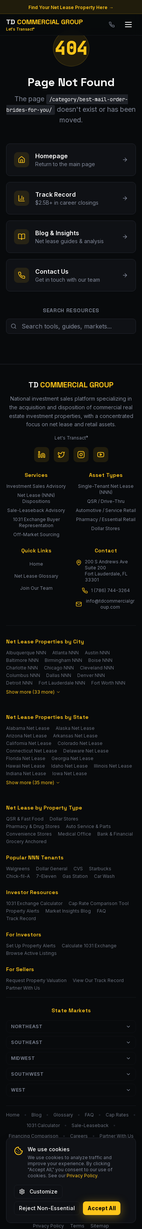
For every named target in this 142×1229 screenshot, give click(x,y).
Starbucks (100, 868)
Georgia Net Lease (72, 758)
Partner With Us (23, 988)
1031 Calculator (43, 1125)
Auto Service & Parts (88, 826)
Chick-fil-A (18, 876)
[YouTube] (100, 454)
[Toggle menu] (128, 24)
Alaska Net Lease (75, 728)
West (71, 1090)
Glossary (63, 1115)
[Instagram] (81, 454)
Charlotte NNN (22, 668)
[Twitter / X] (61, 454)
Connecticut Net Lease (31, 751)
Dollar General (51, 868)
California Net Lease (28, 743)
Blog (36, 1115)
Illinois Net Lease (113, 766)
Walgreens (18, 868)
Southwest (71, 1074)
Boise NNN (100, 660)
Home (36, 564)
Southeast (71, 1042)
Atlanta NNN (65, 652)
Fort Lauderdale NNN (62, 683)
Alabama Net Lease (28, 728)
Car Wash (104, 876)
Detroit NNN (19, 683)
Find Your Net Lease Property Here (71, 8)
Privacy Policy (82, 1175)
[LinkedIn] (41, 454)
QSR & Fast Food (25, 819)
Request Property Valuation (36, 980)
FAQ (101, 911)
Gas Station (75, 876)
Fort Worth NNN (108, 683)
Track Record (21, 918)
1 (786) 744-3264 (110, 590)
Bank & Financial (115, 834)
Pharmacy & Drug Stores (33, 826)
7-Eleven (46, 876)
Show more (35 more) (33, 782)
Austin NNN (97, 652)
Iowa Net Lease (69, 773)
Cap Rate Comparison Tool (99, 903)
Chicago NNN (59, 668)
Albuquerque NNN (26, 652)
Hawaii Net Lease (25, 766)
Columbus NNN (23, 675)
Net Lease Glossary (36, 576)
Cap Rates (117, 1115)
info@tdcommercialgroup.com (110, 604)
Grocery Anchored (26, 841)
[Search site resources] (71, 326)
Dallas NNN (58, 675)
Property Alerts (22, 911)
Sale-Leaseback (90, 1125)
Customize (38, 1191)
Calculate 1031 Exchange (89, 945)
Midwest (71, 1058)
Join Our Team (36, 588)
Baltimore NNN (22, 660)
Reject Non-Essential (47, 1208)
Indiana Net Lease (26, 773)
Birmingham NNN (63, 660)
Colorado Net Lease (80, 743)
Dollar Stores (64, 819)
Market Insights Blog (68, 911)
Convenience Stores (29, 834)
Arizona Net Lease (26, 736)
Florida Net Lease (25, 758)
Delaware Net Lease (86, 751)
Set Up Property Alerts (31, 945)
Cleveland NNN (97, 668)
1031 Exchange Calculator (34, 903)
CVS (78, 868)
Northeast (71, 1026)
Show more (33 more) (33, 692)
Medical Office (74, 834)
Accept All (101, 1208)
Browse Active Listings (31, 953)
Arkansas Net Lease (75, 736)
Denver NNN (91, 675)
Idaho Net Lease (69, 766)
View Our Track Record (98, 980)
